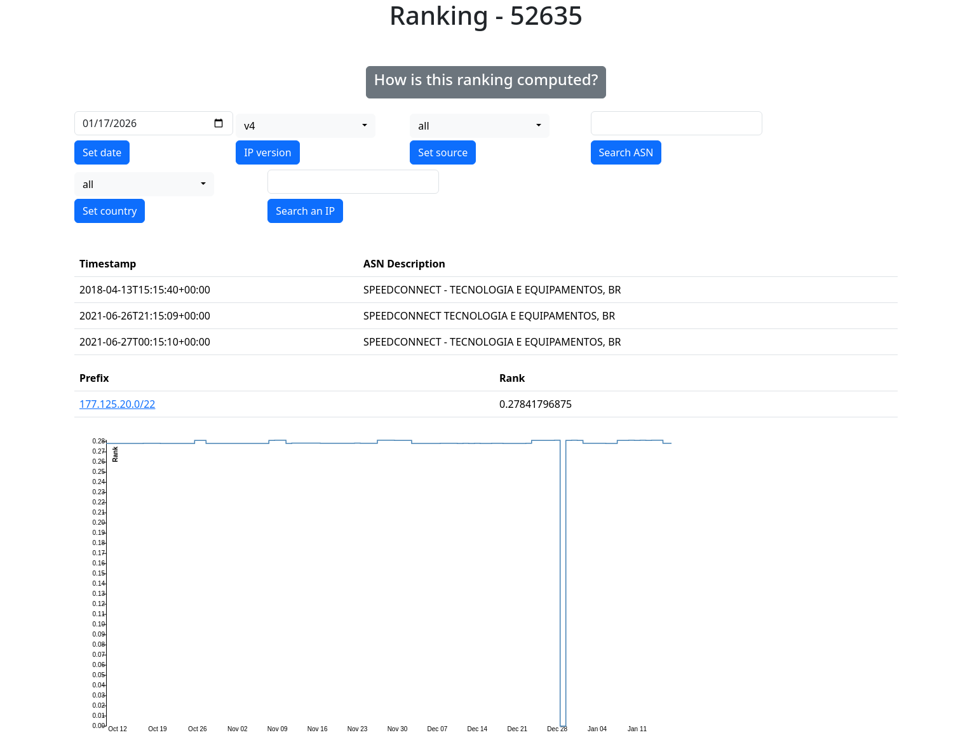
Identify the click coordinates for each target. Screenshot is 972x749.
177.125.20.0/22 (117, 404)
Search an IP (305, 211)
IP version (267, 152)
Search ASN (626, 152)
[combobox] (305, 126)
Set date (102, 152)
